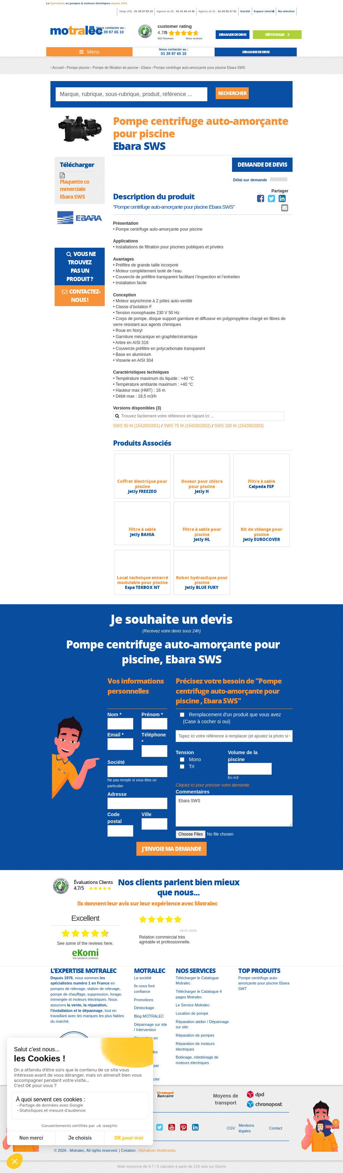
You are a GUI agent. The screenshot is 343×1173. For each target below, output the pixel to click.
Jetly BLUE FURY (201, 590)
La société (142, 981)
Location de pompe (192, 1017)
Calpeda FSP (261, 489)
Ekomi (220, 1170)
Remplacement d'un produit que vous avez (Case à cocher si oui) (230, 720)
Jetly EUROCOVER (261, 542)
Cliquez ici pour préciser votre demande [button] (212, 787)
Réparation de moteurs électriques (195, 1050)
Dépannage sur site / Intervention (150, 1031)
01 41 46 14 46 (185, 11)
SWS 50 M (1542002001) (137, 428)
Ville (147, 817)
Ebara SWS (234, 813)
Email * (115, 737)
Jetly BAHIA (142, 537)
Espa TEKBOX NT (142, 590)
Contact (275, 1132)
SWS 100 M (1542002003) (239, 428)
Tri (187, 769)
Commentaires (192, 794)
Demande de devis (259, 166)
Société (245, 11)
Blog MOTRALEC (149, 1020)
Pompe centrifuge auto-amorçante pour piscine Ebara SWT (263, 986)
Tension (185, 755)
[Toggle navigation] (89, 51)
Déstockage (277, 34)
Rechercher (234, 94)
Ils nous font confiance (144, 992)
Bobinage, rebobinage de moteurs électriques (197, 1063)
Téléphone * (154, 741)
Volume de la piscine (242, 758)
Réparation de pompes (195, 1039)
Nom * (114, 717)
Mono (190, 762)
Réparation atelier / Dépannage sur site (202, 1028)
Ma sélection (286, 11)
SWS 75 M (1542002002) (187, 428)
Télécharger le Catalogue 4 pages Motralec (199, 998)
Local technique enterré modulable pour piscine (142, 582)
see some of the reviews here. (85, 946)
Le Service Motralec (192, 1008)
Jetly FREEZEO (142, 494)
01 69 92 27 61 (227, 11)
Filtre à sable (261, 484)
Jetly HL (202, 542)
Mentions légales (246, 1131)
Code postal (114, 820)
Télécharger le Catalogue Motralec (197, 984)
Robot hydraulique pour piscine (202, 582)
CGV (231, 1132)
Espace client (264, 11)
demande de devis (232, 34)
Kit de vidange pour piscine (261, 534)
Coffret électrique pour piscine (142, 486)
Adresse (117, 797)
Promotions (143, 1003)
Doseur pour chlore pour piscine (202, 486)
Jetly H (202, 494)
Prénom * (152, 717)
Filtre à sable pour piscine (202, 534)
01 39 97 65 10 (143, 11)
